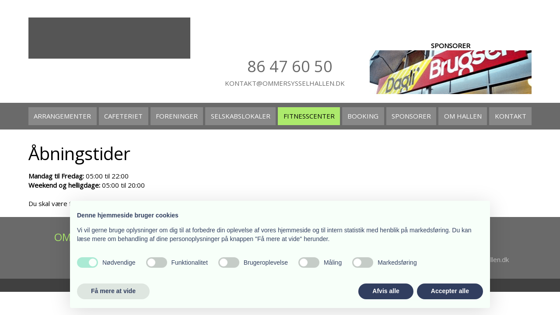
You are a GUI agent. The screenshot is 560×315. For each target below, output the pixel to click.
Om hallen (463, 116)
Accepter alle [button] (450, 290)
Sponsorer (411, 116)
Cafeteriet (123, 116)
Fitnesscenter (309, 116)
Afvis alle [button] (385, 290)
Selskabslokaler (240, 116)
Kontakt (510, 116)
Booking (362, 116)
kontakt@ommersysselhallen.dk (285, 83)
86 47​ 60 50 (289, 66)
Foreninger (177, 116)
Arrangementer (62, 116)
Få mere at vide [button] (113, 290)
